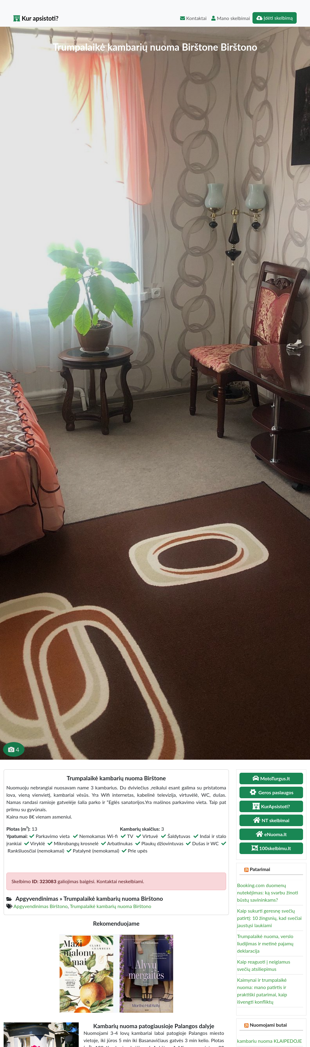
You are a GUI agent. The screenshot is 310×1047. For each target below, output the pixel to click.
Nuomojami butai (268, 1025)
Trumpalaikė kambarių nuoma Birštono (110, 906)
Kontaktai (193, 18)
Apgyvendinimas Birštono (41, 906)
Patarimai (260, 869)
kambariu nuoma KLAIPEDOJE (269, 1041)
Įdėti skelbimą (274, 18)
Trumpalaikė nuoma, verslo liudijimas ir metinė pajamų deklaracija (265, 943)
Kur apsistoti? (35, 18)
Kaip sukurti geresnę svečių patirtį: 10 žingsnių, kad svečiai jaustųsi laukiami (269, 918)
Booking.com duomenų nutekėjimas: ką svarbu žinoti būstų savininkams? (267, 892)
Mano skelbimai (230, 18)
